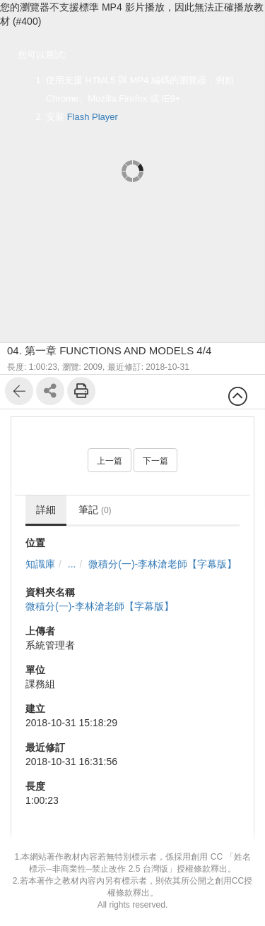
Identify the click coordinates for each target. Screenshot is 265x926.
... (72, 564)
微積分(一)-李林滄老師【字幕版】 (162, 564)
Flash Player (92, 117)
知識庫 (40, 564)
